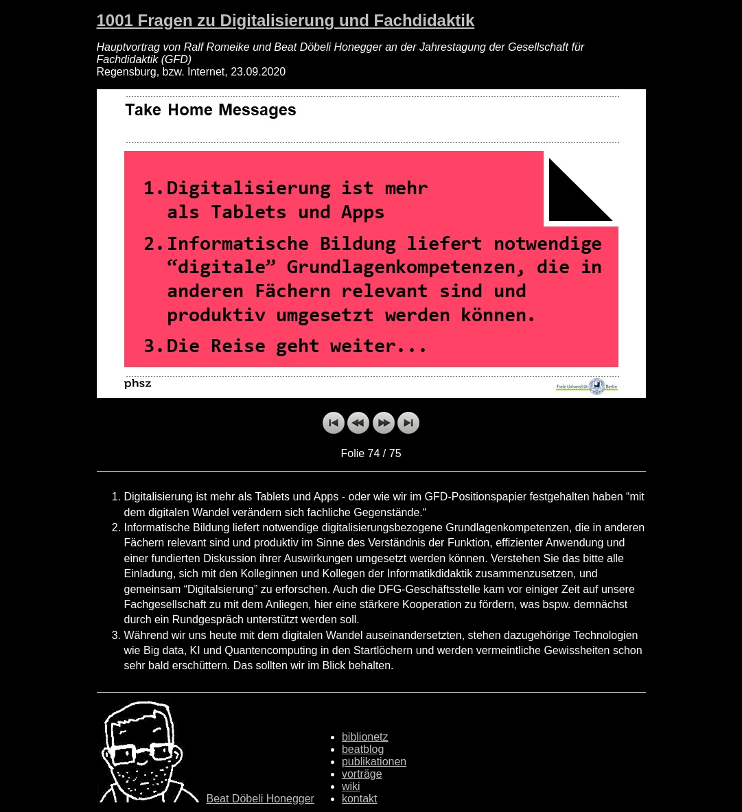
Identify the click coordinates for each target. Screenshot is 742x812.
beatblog (363, 749)
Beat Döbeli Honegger (260, 798)
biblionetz (365, 737)
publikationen (374, 761)
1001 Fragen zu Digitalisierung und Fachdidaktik (286, 20)
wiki (351, 786)
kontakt (360, 798)
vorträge (362, 774)
